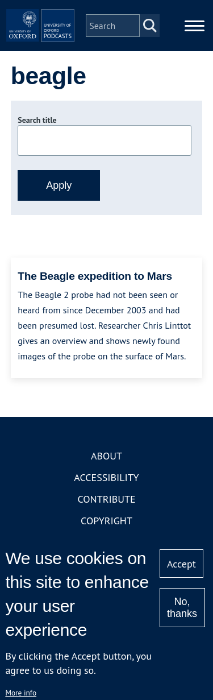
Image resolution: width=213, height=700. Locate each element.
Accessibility (106, 477)
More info (20, 692)
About (106, 455)
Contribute (106, 499)
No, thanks (182, 607)
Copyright (106, 520)
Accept (181, 563)
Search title (37, 120)
